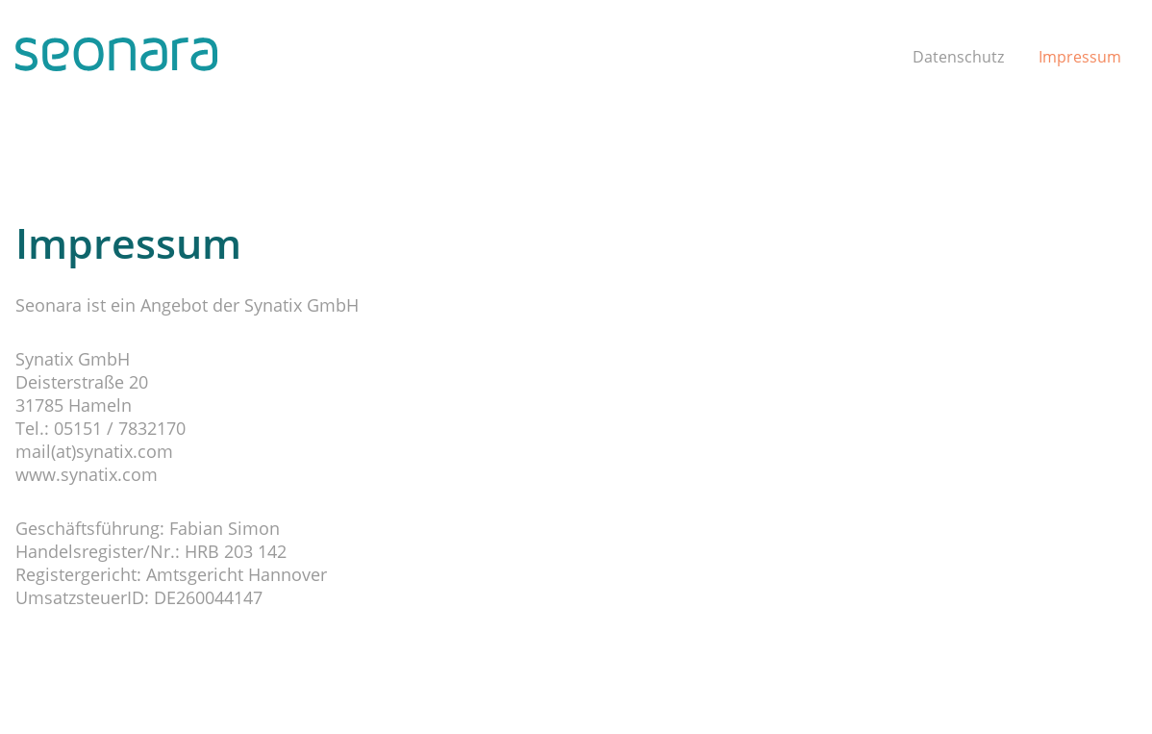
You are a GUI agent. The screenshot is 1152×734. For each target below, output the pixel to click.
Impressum (1080, 56)
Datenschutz (958, 56)
